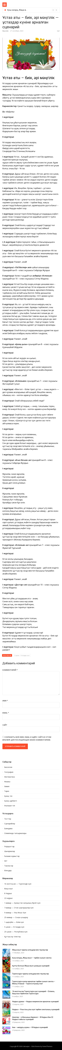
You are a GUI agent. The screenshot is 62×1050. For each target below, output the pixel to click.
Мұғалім (5, 31)
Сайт (4, 725)
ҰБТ (5, 861)
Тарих (6, 791)
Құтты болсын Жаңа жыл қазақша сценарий (30, 966)
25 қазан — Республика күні (15, 932)
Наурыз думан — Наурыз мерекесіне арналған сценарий (35, 1002)
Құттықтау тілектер (12, 937)
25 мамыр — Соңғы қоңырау (16, 917)
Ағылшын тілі (9, 806)
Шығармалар (9, 851)
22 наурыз (8, 898)
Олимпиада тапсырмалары (15, 833)
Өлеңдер (8, 870)
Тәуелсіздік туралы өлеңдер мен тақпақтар (30, 974)
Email (5, 713)
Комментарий (10, 670)
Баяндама (8, 828)
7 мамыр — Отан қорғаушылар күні (18, 908)
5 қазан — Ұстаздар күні (14, 927)
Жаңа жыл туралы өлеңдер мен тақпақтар (30, 950)
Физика (7, 782)
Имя (5, 701)
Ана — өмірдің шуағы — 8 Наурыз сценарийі (30, 1027)
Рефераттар (9, 846)
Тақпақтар (8, 866)
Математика (9, 777)
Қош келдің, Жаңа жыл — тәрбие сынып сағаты (32, 958)
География (8, 772)
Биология (8, 767)
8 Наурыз (8, 893)
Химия (6, 786)
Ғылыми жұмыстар (12, 856)
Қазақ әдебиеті (10, 801)
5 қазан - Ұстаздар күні (22, 655)
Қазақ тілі (8, 796)
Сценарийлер (9, 824)
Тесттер (7, 819)
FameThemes (47, 1046)
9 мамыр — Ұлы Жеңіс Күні (15, 913)
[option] (32, 10)
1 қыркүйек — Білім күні (14, 922)
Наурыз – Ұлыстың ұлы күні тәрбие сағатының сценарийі (35, 1009)
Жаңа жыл (8, 889)
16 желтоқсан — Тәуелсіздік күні (17, 884)
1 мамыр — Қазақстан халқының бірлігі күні (22, 903)
